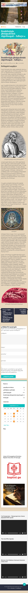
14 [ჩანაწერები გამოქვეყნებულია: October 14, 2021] (14, 416)
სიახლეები (5, 397)
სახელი (3, 347)
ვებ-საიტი (3, 360)
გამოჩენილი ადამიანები (9, 390)
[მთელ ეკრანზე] (25, 533)
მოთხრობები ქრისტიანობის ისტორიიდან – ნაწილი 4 (13, 59)
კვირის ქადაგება (7, 392)
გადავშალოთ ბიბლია (8, 387)
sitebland (18, 588)
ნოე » (8, 425)
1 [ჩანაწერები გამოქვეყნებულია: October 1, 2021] (17, 411)
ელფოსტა (4, 354)
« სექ (4, 425)
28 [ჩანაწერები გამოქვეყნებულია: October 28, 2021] (14, 421)
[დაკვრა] (3, 533)
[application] (14, 527)
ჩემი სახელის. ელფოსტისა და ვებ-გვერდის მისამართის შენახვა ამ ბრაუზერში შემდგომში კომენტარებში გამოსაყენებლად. (12, 370)
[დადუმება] (22, 533)
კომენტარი (4, 333)
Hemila (12, 588)
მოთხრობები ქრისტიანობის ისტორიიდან (13, 395)
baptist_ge (6, 63)
